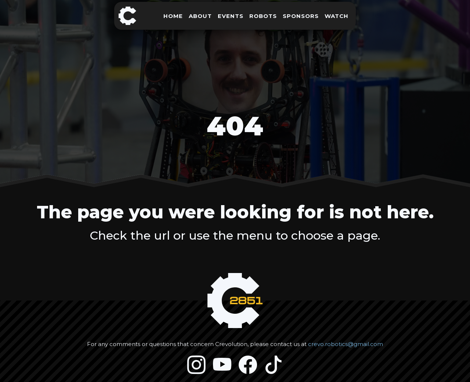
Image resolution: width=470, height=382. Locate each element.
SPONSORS (301, 15)
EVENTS (230, 15)
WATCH (336, 15)
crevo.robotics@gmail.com (345, 344)
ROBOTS (263, 15)
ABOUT (200, 15)
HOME (173, 15)
